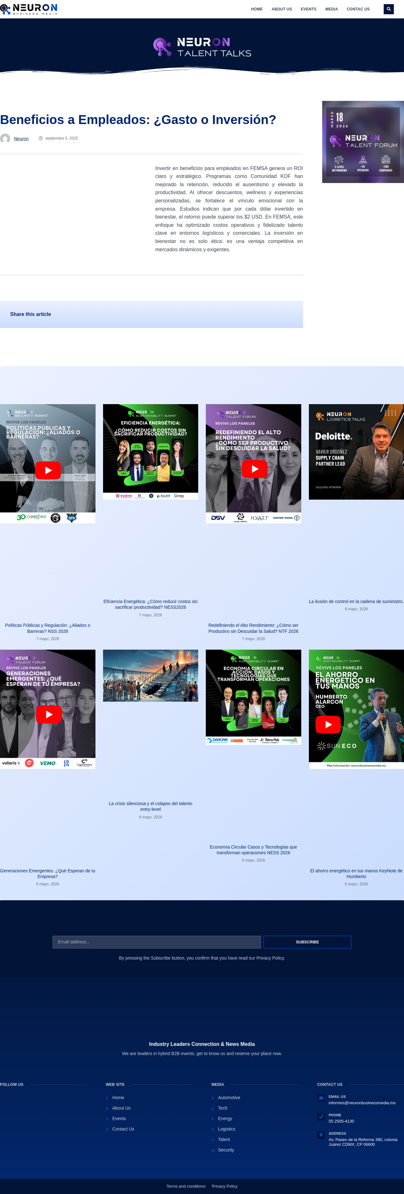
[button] (389, 9)
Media (331, 9)
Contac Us (358, 9)
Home (257, 9)
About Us (282, 9)
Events (308, 9)
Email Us (337, 1097)
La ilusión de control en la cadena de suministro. (356, 601)
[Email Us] (321, 1098)
